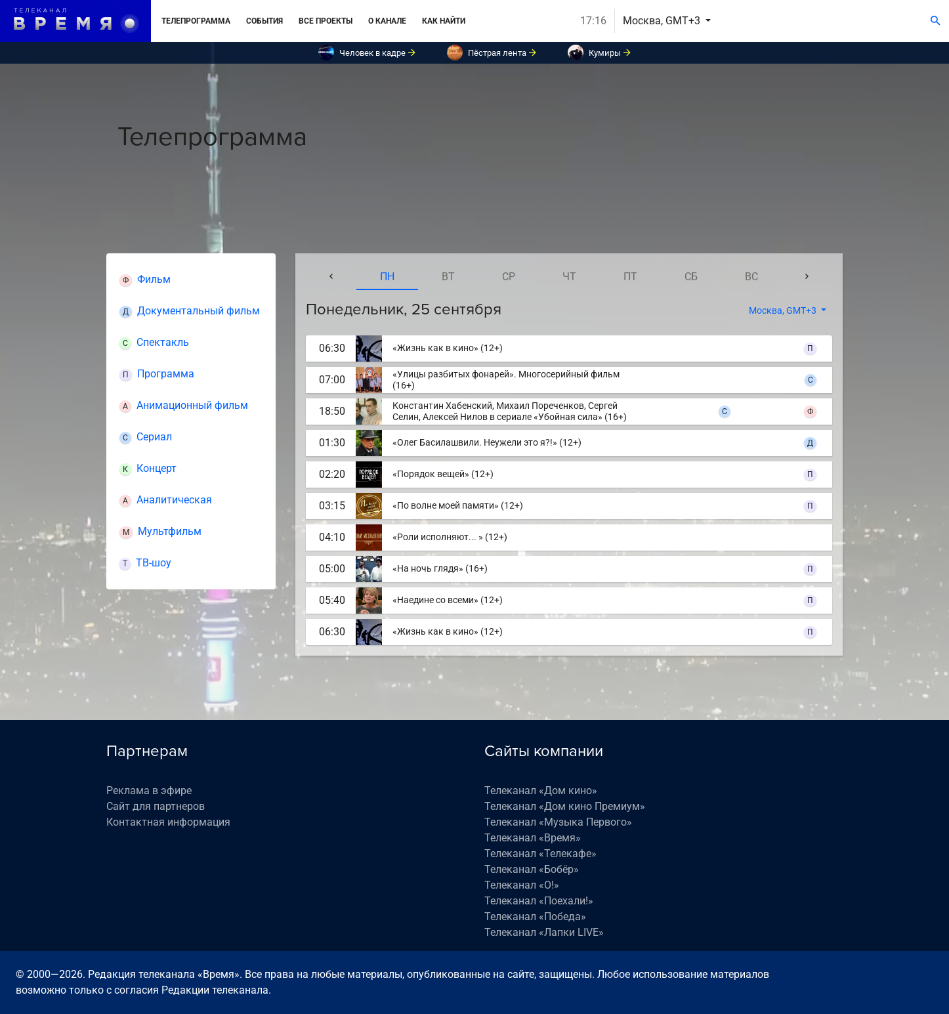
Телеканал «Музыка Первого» (558, 822)
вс (751, 276)
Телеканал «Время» (532, 838)
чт (569, 276)
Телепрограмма (195, 21)
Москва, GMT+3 (663, 20)
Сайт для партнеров (155, 806)
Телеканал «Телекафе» (540, 853)
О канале (387, 21)
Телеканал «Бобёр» (531, 869)
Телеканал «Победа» (535, 916)
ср (508, 276)
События (264, 21)
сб (691, 276)
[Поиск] (935, 21)
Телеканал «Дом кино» (540, 790)
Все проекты (325, 21)
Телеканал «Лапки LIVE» (544, 932)
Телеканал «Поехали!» (538, 901)
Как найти (443, 21)
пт (630, 276)
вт (448, 276)
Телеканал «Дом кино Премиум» (564, 806)
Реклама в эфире (149, 790)
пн (387, 276)
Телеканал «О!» (521, 885)
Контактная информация (168, 822)
